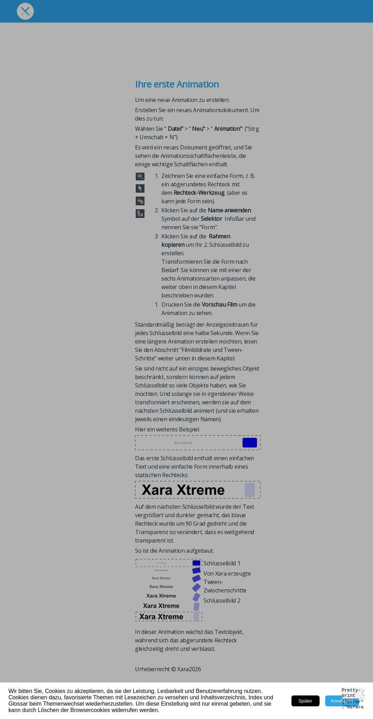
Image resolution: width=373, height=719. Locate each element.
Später (305, 701)
